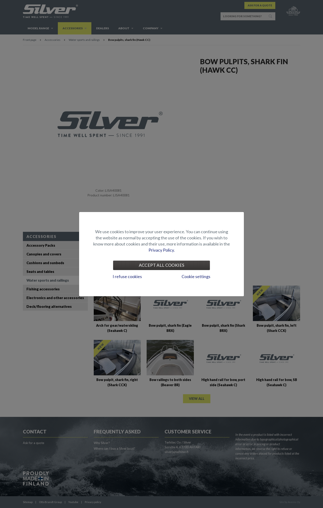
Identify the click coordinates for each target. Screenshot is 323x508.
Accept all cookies (161, 265)
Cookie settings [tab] (196, 276)
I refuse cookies (127, 276)
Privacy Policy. (162, 250)
